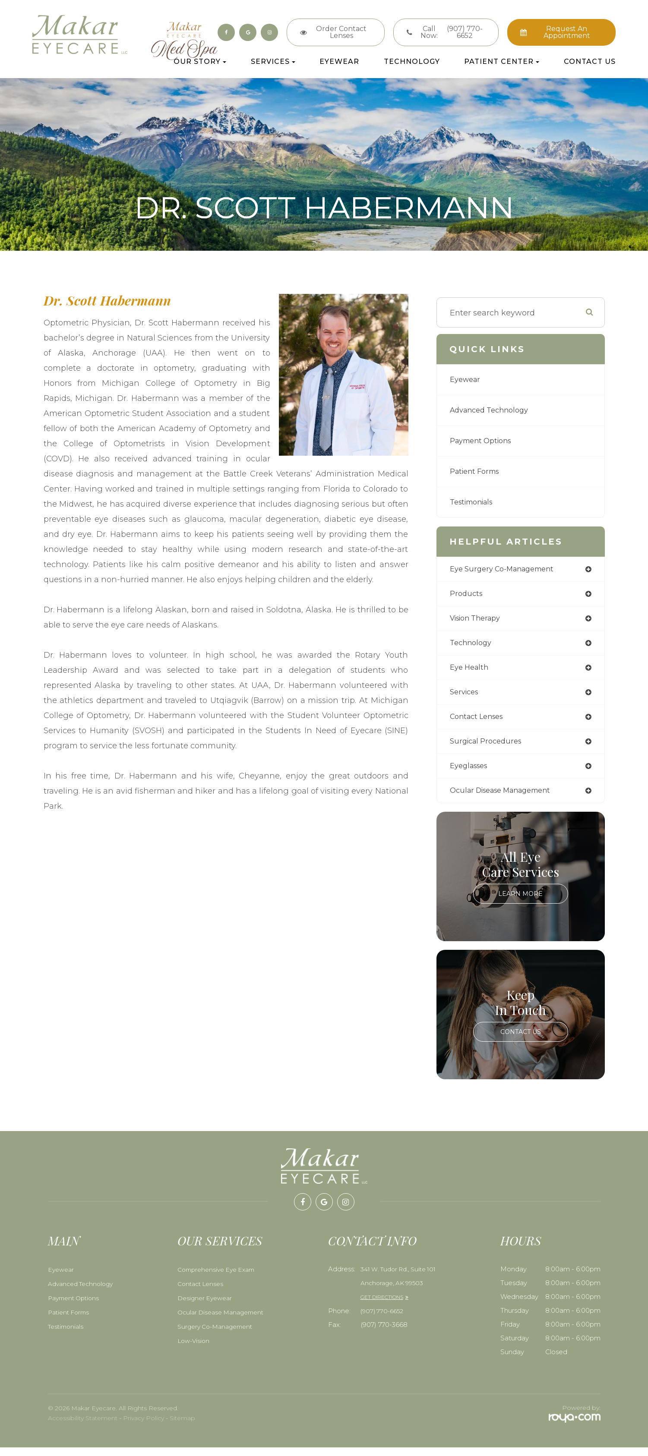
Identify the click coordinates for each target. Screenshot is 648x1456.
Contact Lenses (202, 1292)
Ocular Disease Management (223, 1321)
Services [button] (273, 62)
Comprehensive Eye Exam (219, 1278)
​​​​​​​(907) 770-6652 (383, 1320)
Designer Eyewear (206, 1307)
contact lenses (479, 722)
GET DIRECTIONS (381, 1305)
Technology (412, 62)
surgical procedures (489, 748)
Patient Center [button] (501, 62)
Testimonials (474, 502)
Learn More (520, 902)
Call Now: (452, 32)
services (466, 697)
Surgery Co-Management (218, 1335)
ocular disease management (507, 799)
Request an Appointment (567, 32)
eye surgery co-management (507, 569)
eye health (471, 671)
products (467, 595)
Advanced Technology (493, 410)
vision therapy (479, 620)
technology (472, 646)
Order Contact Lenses (341, 32)
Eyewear (339, 62)
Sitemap (182, 1427)
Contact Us (590, 62)
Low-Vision (194, 1349)
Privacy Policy (143, 1427)
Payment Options (484, 441)
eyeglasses (471, 773)
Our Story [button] (200, 62)
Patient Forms (477, 471)
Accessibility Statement (82, 1427)
